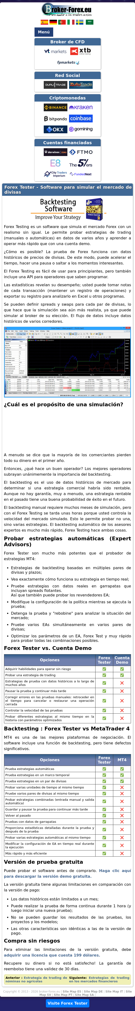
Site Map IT (114, 991)
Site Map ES (72, 991)
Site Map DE (93, 991)
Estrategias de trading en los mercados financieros (99, 979)
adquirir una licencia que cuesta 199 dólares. (52, 955)
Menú (44, 32)
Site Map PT (63, 995)
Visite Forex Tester (67, 1003)
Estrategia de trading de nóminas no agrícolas (36, 979)
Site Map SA (84, 995)
